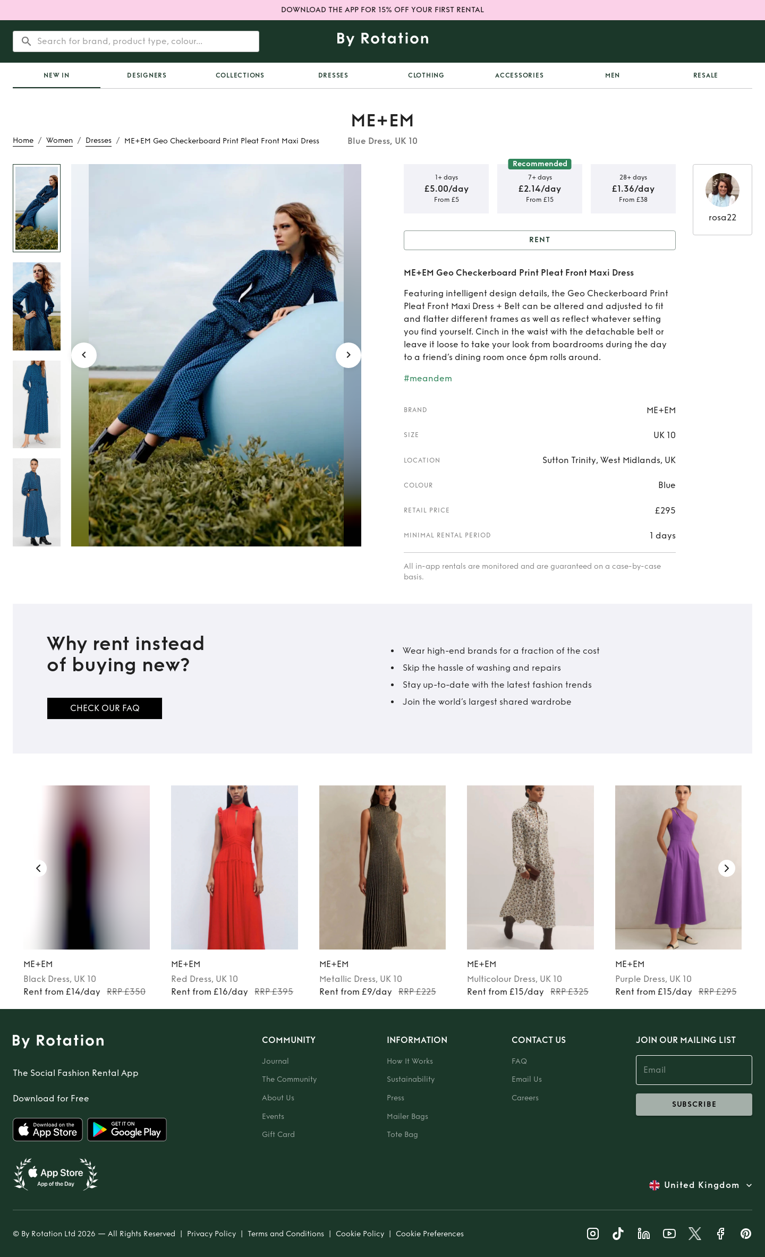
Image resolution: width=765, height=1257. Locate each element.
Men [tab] (612, 75)
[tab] (56, 75)
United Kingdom (701, 1185)
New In (57, 75)
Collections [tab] (240, 75)
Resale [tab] (706, 75)
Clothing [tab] (426, 75)
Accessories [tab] (519, 75)
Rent (539, 240)
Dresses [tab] (333, 75)
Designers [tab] (147, 75)
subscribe (694, 1104)
